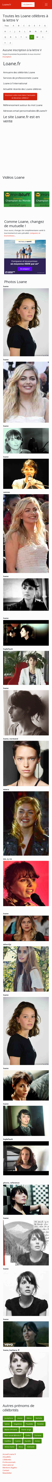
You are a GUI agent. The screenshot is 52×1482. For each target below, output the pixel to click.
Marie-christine (11, 1429)
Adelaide (31, 1447)
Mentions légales (10, 1467)
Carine (18, 1441)
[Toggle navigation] (46, 4)
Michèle (39, 1418)
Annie (37, 1441)
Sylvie (7, 1424)
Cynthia (8, 1441)
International (8, 1465)
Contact (6, 1470)
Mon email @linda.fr (13, 1435)
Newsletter (7, 1473)
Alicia (21, 1447)
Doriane (38, 1435)
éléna (29, 1418)
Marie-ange (26, 1429)
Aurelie (28, 1441)
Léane (19, 1418)
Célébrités (28, 4)
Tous (7, 25)
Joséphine (9, 1418)
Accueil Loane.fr (9, 1454)
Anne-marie (9, 1447)
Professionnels (9, 1462)
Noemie (40, 1424)
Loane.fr (6, 4)
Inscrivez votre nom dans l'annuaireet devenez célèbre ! (20, 96)
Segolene (18, 1424)
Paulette (29, 1424)
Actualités (7, 1457)
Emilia (28, 1435)
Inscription (7, 56)
